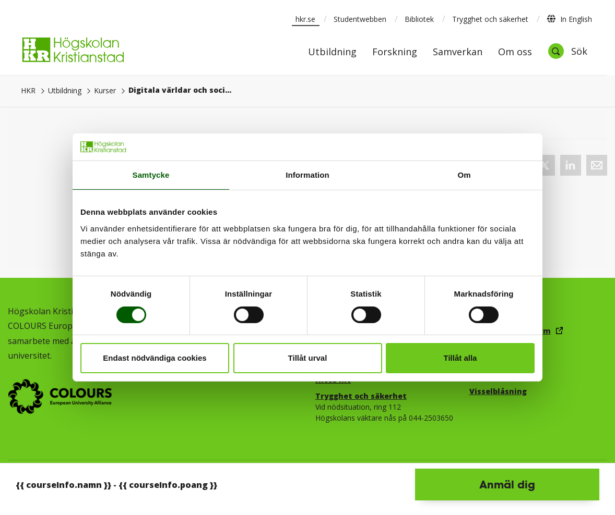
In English (569, 19)
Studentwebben (360, 19)
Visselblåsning (498, 391)
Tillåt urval (307, 357)
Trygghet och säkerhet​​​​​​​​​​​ (361, 396)
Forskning (394, 52)
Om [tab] (463, 174)
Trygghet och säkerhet (490, 19)
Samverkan (457, 52)
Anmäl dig (507, 484)
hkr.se (305, 19)
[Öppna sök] (567, 51)
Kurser (105, 90)
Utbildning (332, 52)
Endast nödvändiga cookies (154, 357)
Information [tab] (307, 174)
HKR (28, 90)
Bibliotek (419, 19)
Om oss (515, 52)
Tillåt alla (460, 357)
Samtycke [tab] (151, 174)
